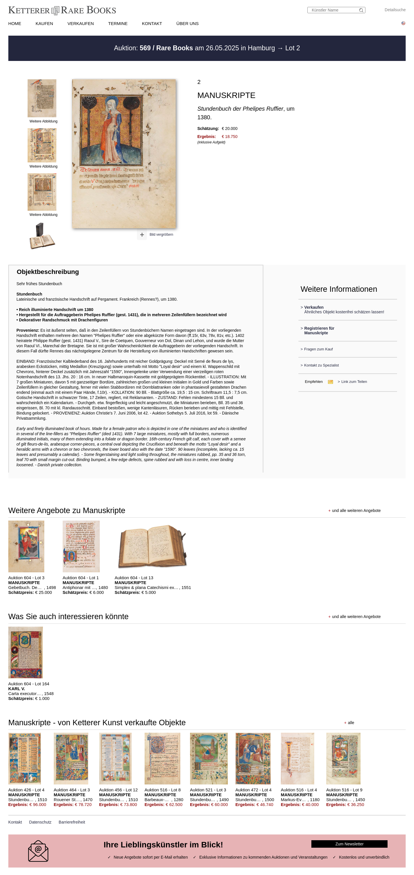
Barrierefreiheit (72, 822)
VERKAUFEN (81, 23)
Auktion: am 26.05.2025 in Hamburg (195, 48)
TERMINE (118, 23)
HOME (14, 23)
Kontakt (15, 822)
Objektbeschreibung (48, 271)
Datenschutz (40, 822)
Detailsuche (395, 9)
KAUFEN (44, 23)
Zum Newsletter (350, 844)
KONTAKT (152, 23)
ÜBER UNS (188, 23)
